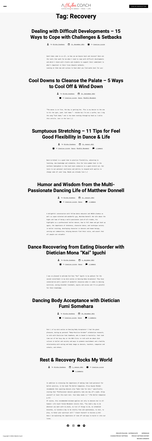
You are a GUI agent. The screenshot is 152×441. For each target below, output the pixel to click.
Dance (80, 98)
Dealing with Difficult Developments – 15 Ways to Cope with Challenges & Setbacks (76, 34)
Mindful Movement (90, 98)
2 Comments (92, 318)
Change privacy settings (119, 436)
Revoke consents (143, 438)
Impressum (145, 433)
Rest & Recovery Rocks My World (76, 360)
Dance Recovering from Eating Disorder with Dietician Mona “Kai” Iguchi (76, 250)
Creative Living (99, 44)
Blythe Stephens (59, 44)
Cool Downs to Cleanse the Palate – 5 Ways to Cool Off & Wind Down (76, 83)
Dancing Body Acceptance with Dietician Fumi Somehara (76, 303)
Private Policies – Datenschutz (127, 433)
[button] (5, 6)
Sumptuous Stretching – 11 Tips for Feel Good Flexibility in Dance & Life (76, 134)
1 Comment (99, 148)
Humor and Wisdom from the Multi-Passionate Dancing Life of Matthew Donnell (76, 187)
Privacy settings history (140, 436)
